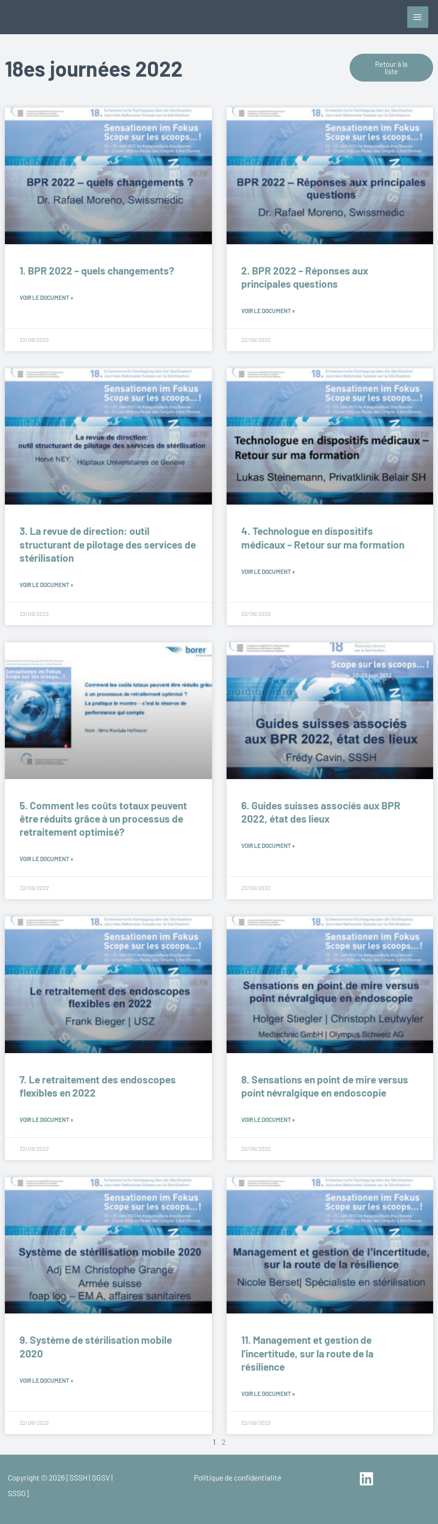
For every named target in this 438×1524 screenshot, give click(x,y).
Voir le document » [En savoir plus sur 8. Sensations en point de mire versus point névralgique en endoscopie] (268, 1119)
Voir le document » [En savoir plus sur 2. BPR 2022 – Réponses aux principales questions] (268, 310)
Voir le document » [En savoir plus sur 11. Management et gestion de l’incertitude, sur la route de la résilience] (268, 1393)
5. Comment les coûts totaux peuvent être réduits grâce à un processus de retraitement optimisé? (103, 818)
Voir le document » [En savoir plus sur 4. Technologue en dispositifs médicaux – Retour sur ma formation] (268, 571)
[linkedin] (368, 1478)
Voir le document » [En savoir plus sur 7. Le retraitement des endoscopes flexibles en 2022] (46, 1119)
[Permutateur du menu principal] (417, 16)
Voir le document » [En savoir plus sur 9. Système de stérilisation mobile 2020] (46, 1380)
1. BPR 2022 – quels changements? (97, 270)
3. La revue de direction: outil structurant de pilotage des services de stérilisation (108, 544)
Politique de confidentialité (237, 1477)
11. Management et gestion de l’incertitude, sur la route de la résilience (307, 1353)
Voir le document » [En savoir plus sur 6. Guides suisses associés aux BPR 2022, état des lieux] (268, 845)
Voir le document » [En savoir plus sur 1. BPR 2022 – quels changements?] (46, 297)
